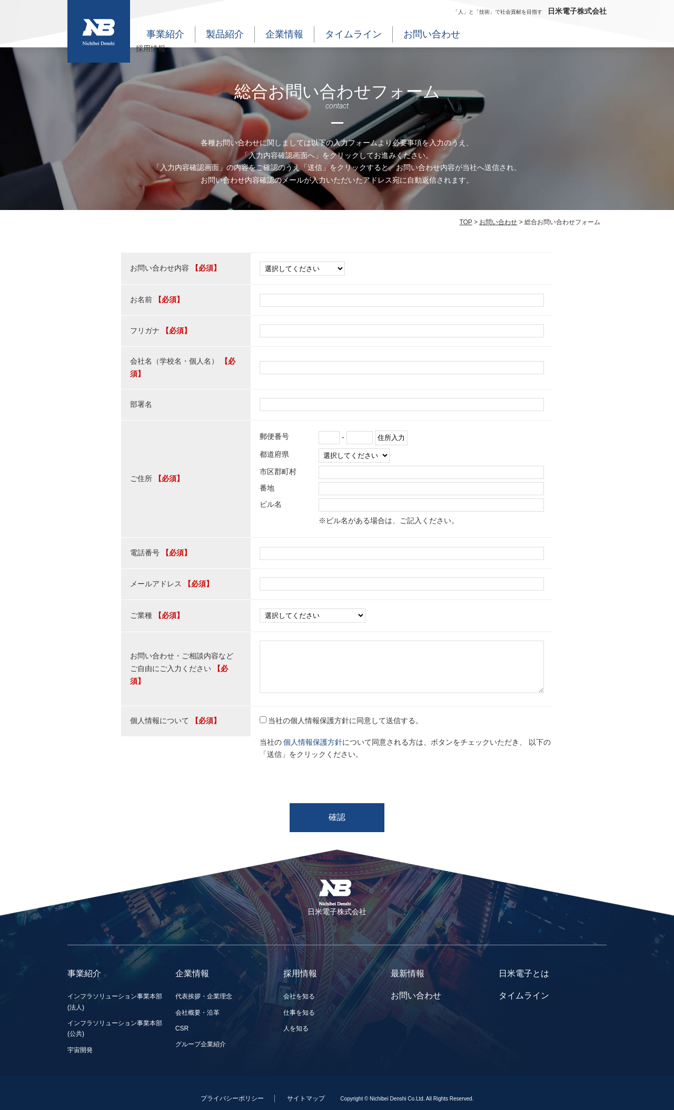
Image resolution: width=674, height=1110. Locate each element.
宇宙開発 (80, 1050)
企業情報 (284, 34)
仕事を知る (299, 1012)
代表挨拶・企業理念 (203, 996)
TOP (465, 222)
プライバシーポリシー (232, 1098)
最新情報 (407, 973)
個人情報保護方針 (312, 742)
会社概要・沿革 (197, 1012)
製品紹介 (225, 34)
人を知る (296, 1028)
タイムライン (353, 34)
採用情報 (150, 48)
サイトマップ (306, 1098)
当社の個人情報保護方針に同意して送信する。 (345, 720)
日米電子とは (524, 973)
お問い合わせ (431, 34)
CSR (182, 1028)
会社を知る (299, 996)
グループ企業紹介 (200, 1044)
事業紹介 (165, 34)
